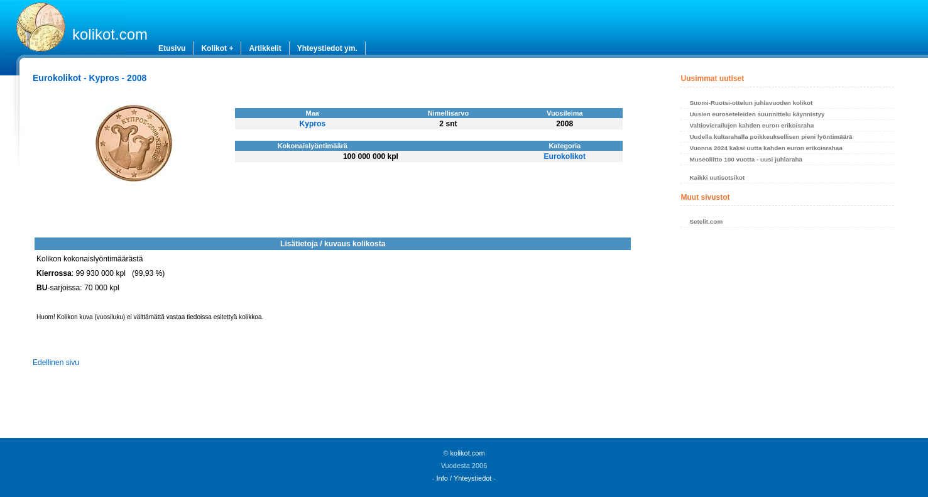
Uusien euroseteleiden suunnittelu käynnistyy (756, 114)
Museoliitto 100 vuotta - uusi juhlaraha (745, 159)
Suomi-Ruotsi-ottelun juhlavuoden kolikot (750, 102)
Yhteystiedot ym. (327, 48)
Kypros (312, 123)
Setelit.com (706, 221)
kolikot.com (110, 34)
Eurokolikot (565, 156)
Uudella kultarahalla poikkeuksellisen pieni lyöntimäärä (770, 136)
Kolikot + (217, 48)
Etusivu (171, 48)
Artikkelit (265, 48)
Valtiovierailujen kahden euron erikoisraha (751, 125)
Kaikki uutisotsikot (717, 177)
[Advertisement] (786, 336)
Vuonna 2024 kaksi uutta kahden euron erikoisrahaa (765, 148)
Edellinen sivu (56, 362)
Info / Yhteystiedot (464, 478)
